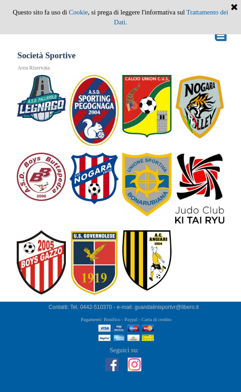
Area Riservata (34, 68)
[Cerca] (115, 19)
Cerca (154, 19)
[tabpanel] (41, 99)
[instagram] (134, 364)
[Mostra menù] (221, 35)
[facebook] (112, 364)
